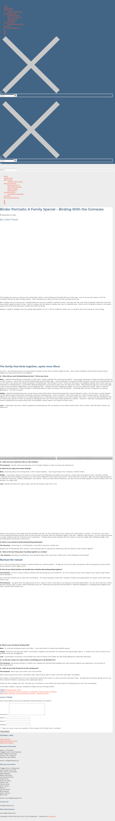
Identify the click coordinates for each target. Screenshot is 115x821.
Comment (4, 717)
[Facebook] (4, 31)
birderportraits (11, 690)
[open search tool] (30, 93)
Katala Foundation (6, 745)
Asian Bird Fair (5, 741)
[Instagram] (4, 33)
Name (3, 720)
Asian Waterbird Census (8, 743)
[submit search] (15, 95)
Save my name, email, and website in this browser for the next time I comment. (31, 730)
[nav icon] (1, 163)
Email (2, 723)
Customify (51, 819)
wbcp (19, 690)
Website (3, 727)
